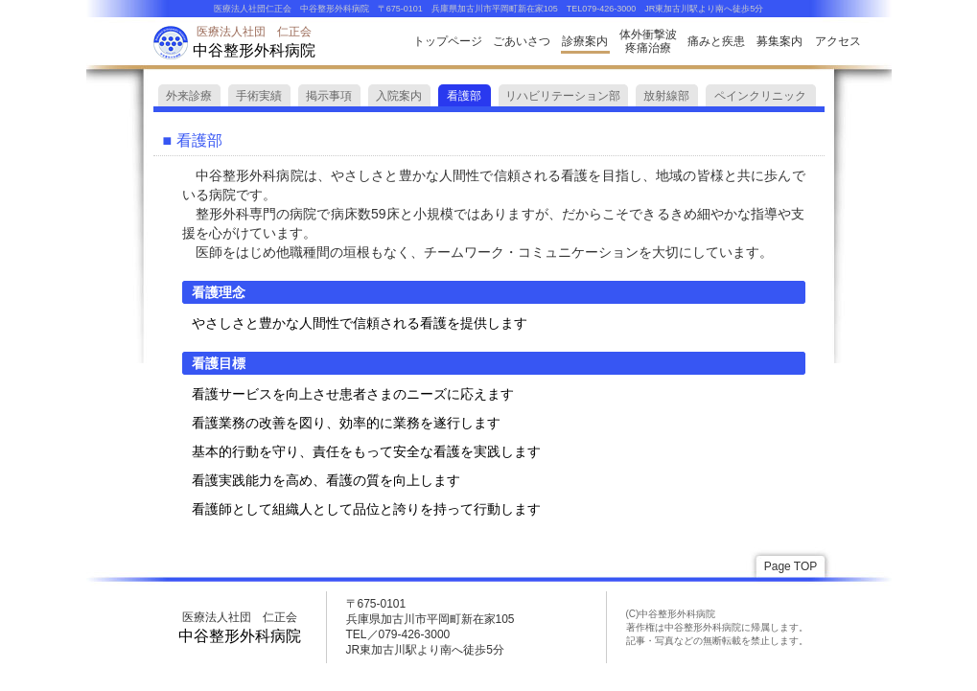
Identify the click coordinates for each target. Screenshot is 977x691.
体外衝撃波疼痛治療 (648, 41)
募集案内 (779, 41)
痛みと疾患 (716, 41)
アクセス (838, 41)
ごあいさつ (521, 41)
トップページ (447, 41)
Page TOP (791, 566)
